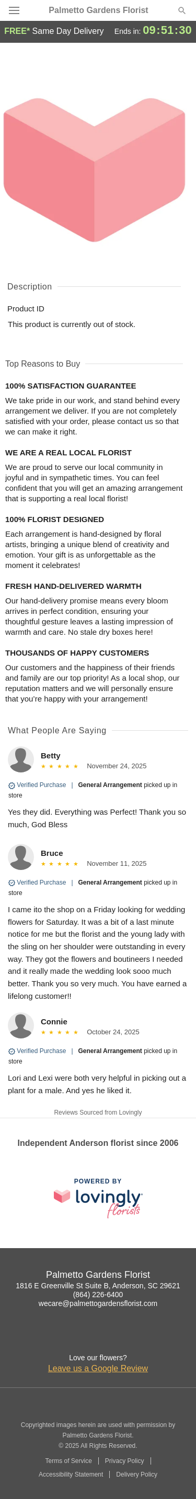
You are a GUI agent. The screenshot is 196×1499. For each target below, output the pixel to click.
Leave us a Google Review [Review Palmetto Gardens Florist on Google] (98, 1368)
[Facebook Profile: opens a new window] (75, 1336)
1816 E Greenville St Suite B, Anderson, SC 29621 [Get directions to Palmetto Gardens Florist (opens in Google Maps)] (98, 1286)
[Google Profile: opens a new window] (98, 1336)
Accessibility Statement (71, 1474)
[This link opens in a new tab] (98, 1198)
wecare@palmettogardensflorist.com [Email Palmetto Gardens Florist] (98, 1303)
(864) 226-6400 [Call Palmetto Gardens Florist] (98, 1294)
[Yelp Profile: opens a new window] (121, 1336)
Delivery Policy (136, 1474)
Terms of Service (68, 1461)
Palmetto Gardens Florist (98, 10)
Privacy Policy (124, 1461)
